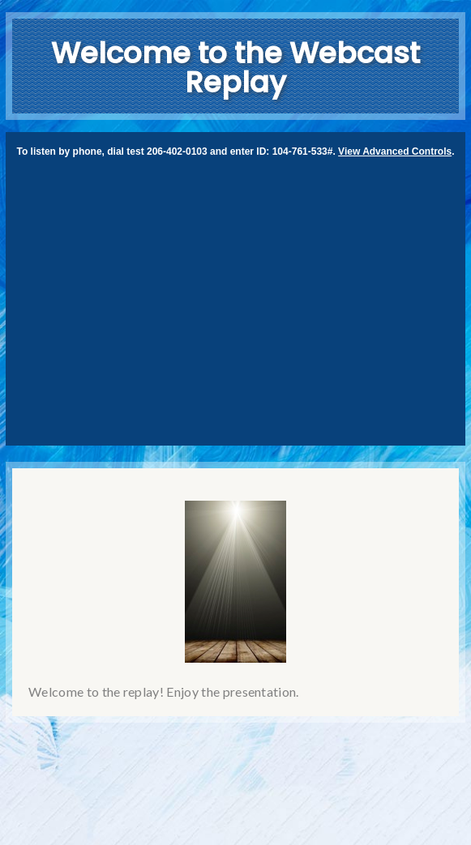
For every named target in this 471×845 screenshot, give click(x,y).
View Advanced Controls (395, 151)
